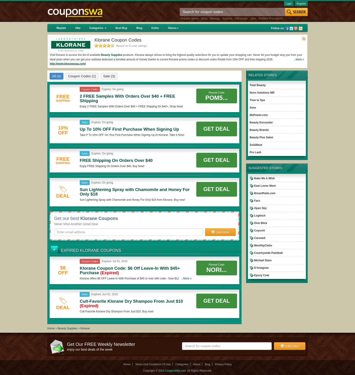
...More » (298, 59)
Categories (97, 28)
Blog (139, 28)
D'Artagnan (261, 267)
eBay (204, 18)
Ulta (77, 28)
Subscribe (220, 232)
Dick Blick (260, 223)
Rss (300, 28)
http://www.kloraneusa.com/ (68, 63)
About (196, 364)
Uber (253, 18)
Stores (173, 28)
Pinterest (295, 28)
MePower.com (259, 115)
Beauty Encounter (261, 122)
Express (227, 18)
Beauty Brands (259, 130)
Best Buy (121, 28)
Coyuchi (259, 230)
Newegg (215, 18)
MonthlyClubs (263, 245)
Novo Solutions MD (262, 92)
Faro (257, 200)
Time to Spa (257, 100)
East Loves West (265, 185)
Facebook (287, 28)
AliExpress (241, 18)
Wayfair (61, 28)
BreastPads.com (265, 193)
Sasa (253, 107)
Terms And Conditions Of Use (153, 364)
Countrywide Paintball (268, 253)
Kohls (155, 28)
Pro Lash (255, 152)
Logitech (260, 215)
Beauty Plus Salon (261, 137)
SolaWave (256, 144)
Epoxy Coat (261, 275)
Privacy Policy (223, 364)
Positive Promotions (271, 18)
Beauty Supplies (111, 55)
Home (51, 328)
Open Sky (260, 208)
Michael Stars (263, 260)
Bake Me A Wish (264, 178)
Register (301, 3)
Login (289, 3)
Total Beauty (258, 85)
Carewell (259, 238)
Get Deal (216, 129)
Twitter (291, 28)
